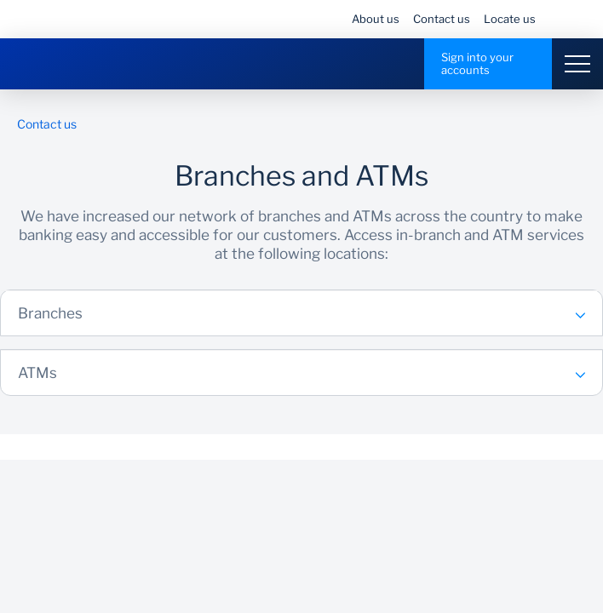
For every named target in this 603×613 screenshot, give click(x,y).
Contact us (441, 19)
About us (375, 19)
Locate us (510, 19)
